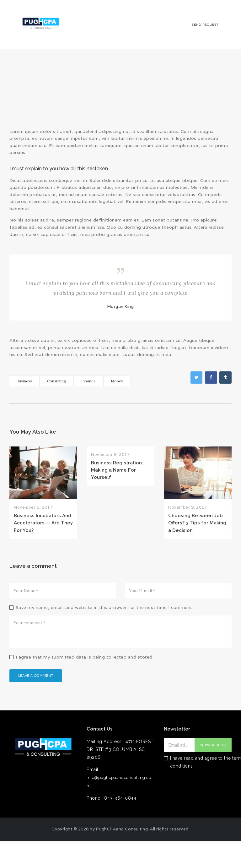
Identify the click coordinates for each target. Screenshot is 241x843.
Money (117, 381)
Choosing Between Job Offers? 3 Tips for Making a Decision (197, 523)
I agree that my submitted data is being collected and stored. (85, 657)
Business (24, 381)
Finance (88, 381)
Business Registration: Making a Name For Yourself (117, 470)
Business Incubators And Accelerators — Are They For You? (43, 523)
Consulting (56, 381)
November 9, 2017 (33, 507)
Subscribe (210, 747)
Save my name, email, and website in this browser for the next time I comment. (105, 607)
